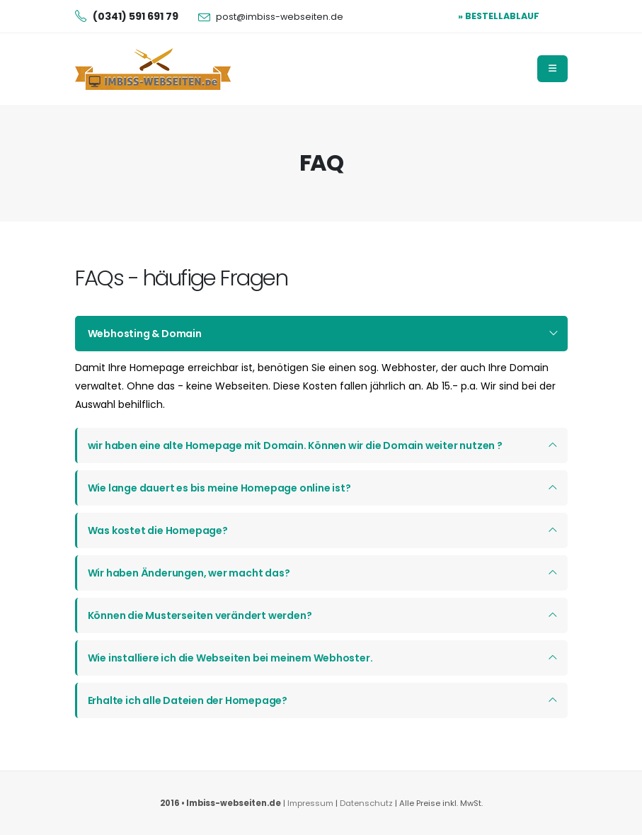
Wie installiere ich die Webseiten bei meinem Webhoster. (230, 658)
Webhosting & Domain (145, 333)
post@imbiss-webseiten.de (279, 17)
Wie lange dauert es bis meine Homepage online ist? (219, 488)
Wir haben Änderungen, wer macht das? (189, 573)
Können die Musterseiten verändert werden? (200, 615)
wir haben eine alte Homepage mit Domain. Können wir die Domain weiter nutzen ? (295, 445)
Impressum (310, 803)
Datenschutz (367, 803)
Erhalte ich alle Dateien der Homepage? (187, 700)
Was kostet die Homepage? (158, 530)
